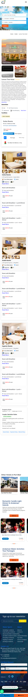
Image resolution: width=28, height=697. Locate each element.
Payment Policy (14, 432)
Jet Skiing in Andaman (8, 641)
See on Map (19, 142)
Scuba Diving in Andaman (9, 632)
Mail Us (21, 695)
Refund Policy (22, 432)
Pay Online (19, 637)
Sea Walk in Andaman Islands (10, 635)
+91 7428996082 (5, 654)
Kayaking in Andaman (8, 639)
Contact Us (20, 632)
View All (14, 515)
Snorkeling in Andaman (8, 630)
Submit (22, 621)
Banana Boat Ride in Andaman (10, 634)
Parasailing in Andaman (8, 637)
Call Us (7, 695)
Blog (18, 634)
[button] (3, 160)
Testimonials (20, 641)
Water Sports (7, 627)
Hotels (16, 34)
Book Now (5, 538)
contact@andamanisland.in (9, 658)
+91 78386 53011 (6, 656)
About (19, 627)
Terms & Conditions (22, 639)
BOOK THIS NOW (9, 133)
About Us (19, 630)
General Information (22, 635)
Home (11, 34)
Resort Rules (6, 432)
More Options (18, 133)
